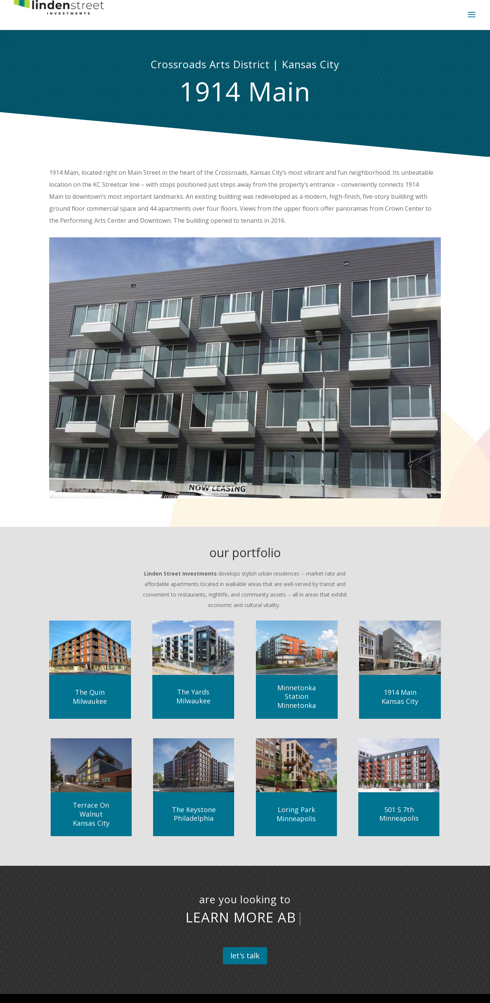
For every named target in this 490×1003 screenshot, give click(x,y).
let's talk (245, 956)
